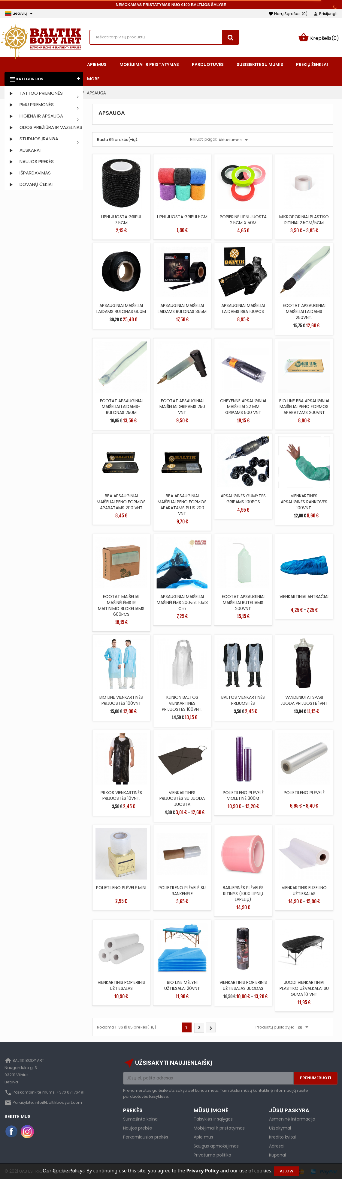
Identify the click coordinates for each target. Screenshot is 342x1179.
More (93, 79)
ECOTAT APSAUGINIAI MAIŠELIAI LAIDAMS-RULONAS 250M (121, 407)
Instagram (27, 1131)
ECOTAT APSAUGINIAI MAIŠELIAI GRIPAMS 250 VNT (182, 407)
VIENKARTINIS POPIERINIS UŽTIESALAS (121, 985)
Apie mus (203, 1137)
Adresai (276, 1146)
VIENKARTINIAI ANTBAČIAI (304, 597)
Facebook (11, 1131)
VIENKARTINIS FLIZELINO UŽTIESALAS (304, 891)
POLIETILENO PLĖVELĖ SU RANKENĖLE (182, 891)
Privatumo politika (212, 1155)
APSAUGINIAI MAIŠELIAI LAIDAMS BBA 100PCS (243, 308)
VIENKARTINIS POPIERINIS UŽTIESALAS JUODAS (243, 985)
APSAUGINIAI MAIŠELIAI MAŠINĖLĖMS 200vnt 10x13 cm (182, 603)
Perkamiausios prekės (145, 1137)
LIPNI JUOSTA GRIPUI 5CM (182, 217)
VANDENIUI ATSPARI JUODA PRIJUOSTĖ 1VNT (304, 700)
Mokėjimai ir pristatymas (219, 1128)
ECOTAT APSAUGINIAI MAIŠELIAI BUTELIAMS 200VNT (243, 603)
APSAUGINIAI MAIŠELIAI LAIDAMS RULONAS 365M (182, 308)
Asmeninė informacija (292, 1119)
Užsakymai (280, 1128)
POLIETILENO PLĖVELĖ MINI (121, 888)
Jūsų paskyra (289, 1110)
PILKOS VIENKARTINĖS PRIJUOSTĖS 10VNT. (121, 796)
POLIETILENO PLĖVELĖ (304, 793)
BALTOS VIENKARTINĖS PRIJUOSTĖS (243, 700)
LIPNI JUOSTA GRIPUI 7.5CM (121, 220)
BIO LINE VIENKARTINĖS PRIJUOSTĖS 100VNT (121, 700)
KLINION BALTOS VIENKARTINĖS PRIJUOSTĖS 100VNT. (182, 703)
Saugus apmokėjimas (216, 1146)
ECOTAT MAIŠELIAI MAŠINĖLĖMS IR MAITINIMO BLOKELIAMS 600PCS (121, 605)
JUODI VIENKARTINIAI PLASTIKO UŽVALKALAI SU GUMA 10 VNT (304, 988)
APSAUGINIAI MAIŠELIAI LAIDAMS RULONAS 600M (121, 308)
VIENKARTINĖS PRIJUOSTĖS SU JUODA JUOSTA (182, 799)
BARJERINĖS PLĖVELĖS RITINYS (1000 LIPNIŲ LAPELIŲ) (243, 894)
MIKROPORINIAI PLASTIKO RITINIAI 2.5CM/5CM (304, 220)
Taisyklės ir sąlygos (213, 1119)
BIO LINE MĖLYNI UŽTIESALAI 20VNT (182, 985)
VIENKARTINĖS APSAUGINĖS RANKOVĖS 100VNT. (304, 502)
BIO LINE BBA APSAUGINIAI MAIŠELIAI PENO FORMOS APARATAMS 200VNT (304, 407)
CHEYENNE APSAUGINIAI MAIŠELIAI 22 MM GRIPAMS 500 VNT (243, 407)
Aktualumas (234, 140)
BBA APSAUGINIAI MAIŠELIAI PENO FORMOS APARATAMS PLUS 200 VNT (182, 505)
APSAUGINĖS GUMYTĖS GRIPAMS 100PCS (243, 499)
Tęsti (210, 1028)
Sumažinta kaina (140, 1119)
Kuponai (277, 1155)
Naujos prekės (137, 1128)
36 (304, 1027)
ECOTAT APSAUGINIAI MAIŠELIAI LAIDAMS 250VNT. (304, 311)
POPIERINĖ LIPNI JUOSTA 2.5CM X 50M (243, 220)
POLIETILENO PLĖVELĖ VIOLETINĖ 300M (243, 796)
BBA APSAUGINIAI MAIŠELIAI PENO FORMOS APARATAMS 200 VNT (121, 502)
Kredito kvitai (282, 1137)
